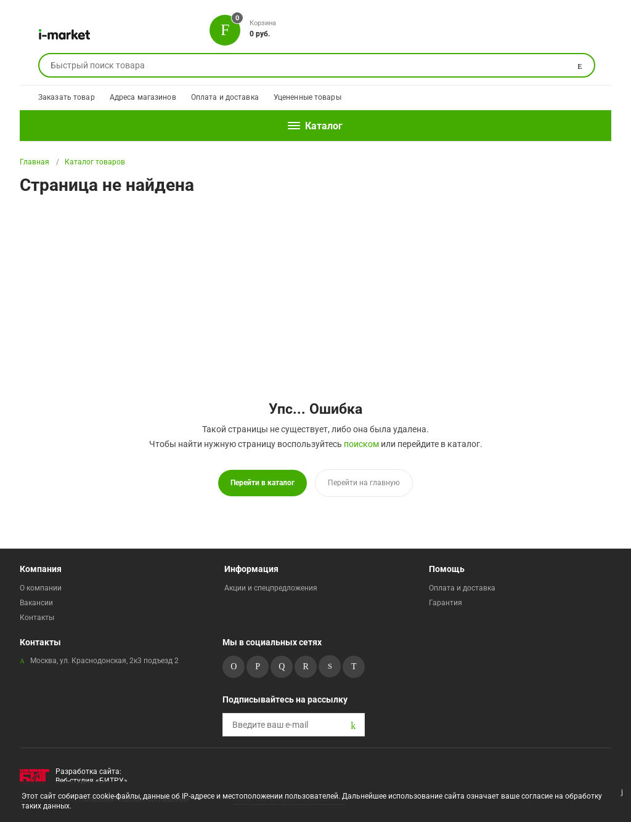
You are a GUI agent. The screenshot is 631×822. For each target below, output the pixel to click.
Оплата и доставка (225, 97)
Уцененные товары (307, 97)
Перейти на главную (364, 482)
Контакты (37, 617)
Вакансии (36, 602)
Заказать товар (66, 97)
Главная (34, 162)
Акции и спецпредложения (270, 588)
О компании (41, 588)
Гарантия (445, 602)
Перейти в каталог (262, 482)
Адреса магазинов (143, 97)
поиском (361, 444)
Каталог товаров (95, 162)
